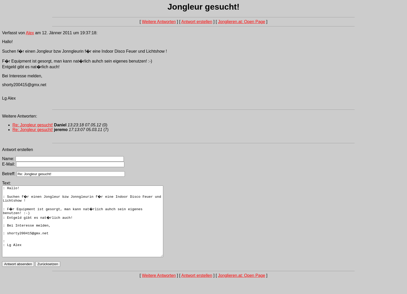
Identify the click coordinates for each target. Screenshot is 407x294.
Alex (30, 33)
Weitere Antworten (159, 21)
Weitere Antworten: (19, 116)
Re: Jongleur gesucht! (32, 125)
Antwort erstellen (196, 21)
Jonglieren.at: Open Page (241, 21)
